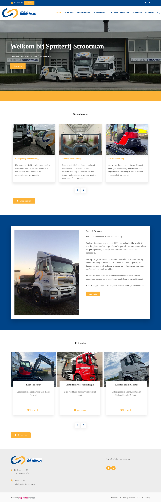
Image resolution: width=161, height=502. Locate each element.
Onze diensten (84, 13)
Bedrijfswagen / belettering (73, 159)
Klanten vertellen (119, 13)
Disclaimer (114, 498)
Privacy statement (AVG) (131, 498)
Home (58, 13)
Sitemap (147, 498)
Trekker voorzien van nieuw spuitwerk (33, 385)
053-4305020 (18, 3)
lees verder (93, 294)
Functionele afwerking (118, 159)
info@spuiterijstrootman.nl (25, 484)
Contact (149, 13)
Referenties (100, 13)
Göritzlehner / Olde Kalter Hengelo (126, 385)
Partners (137, 13)
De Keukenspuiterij (23, 159)
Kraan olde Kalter (80, 385)
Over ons (69, 13)
